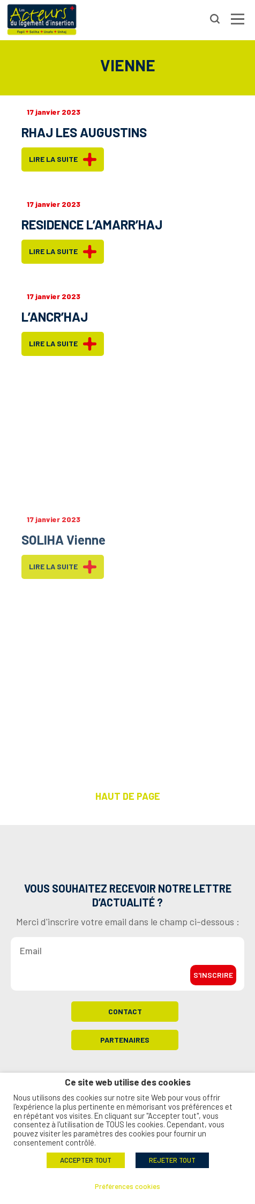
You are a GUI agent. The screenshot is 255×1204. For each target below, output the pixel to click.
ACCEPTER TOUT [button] (85, 1160)
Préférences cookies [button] (127, 1186)
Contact (125, 1015)
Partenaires (124, 1043)
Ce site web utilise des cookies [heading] (128, 1082)
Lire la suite (62, 159)
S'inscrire (213, 978)
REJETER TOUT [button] (172, 1160)
